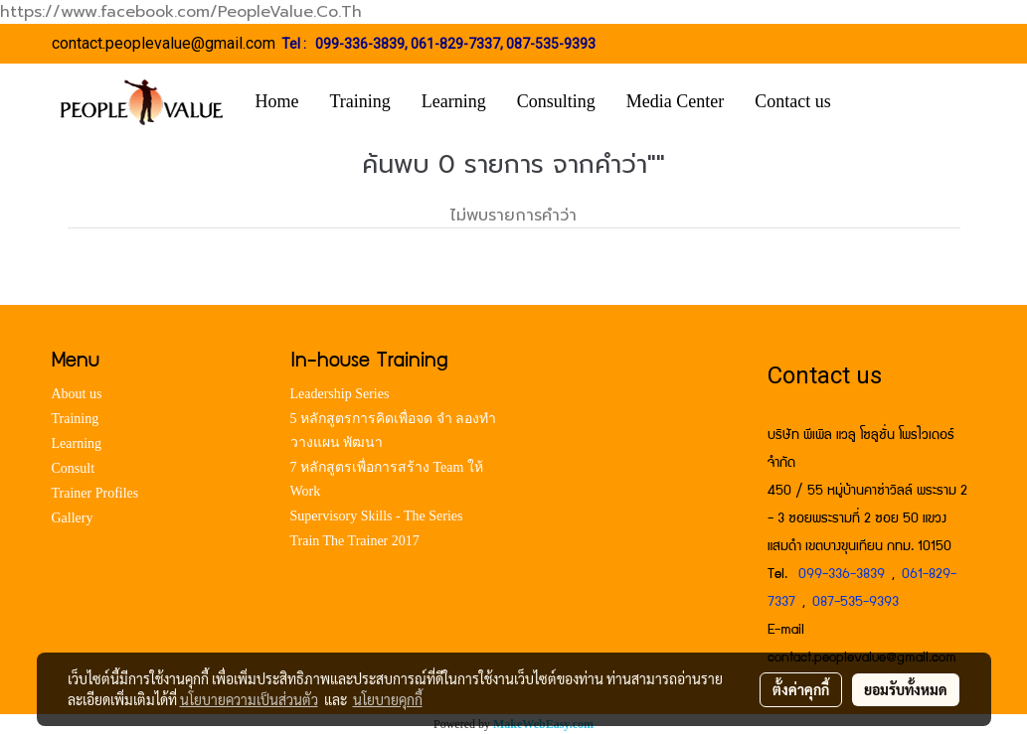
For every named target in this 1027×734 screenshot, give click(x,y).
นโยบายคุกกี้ (388, 699)
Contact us (793, 101)
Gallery (72, 518)
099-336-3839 (360, 44)
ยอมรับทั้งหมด (905, 689)
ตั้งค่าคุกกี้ (800, 689)
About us (77, 393)
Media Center (675, 101)
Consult (73, 468)
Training (360, 101)
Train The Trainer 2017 (355, 540)
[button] (876, 102)
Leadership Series (340, 393)
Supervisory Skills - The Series (376, 516)
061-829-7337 (455, 44)
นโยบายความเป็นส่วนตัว (249, 699)
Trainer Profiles (95, 493)
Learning (454, 101)
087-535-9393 (551, 44)
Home (277, 101)
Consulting (556, 101)
